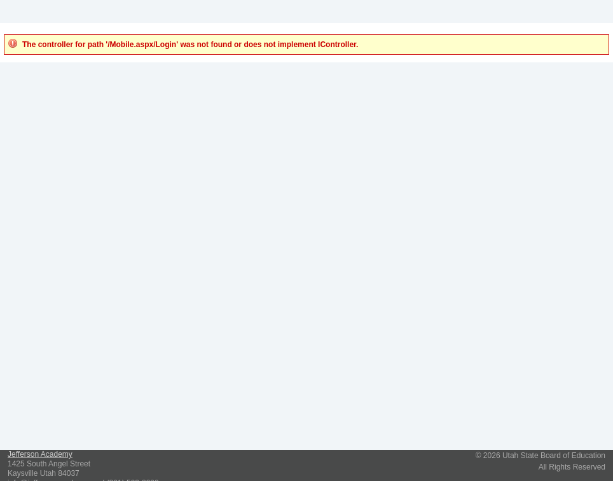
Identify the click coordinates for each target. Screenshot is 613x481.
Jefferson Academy (40, 454)
